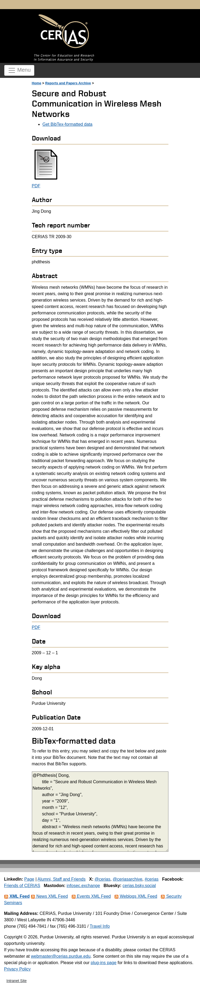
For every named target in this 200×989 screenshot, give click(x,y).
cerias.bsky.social (139, 885)
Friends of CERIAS (22, 885)
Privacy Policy (17, 969)
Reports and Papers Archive (68, 83)
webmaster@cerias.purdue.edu (60, 956)
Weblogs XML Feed (135, 896)
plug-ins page (103, 962)
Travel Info (100, 926)
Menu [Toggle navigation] (19, 70)
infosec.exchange (83, 885)
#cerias (152, 879)
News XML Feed (49, 896)
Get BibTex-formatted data (68, 124)
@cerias (102, 879)
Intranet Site (16, 981)
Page (29, 879)
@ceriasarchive (127, 879)
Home (36, 83)
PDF (36, 186)
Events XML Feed (91, 896)
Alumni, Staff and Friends (61, 879)
